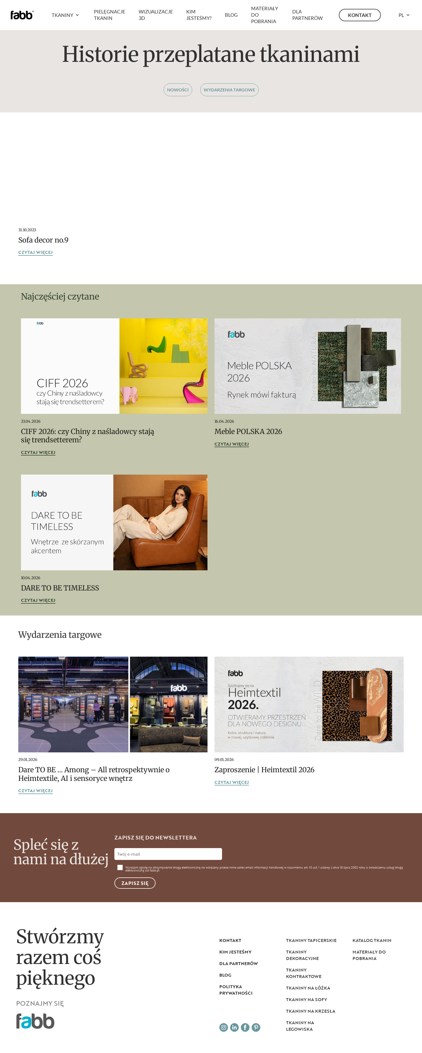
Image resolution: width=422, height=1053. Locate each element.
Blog (231, 15)
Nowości (178, 89)
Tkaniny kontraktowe (303, 973)
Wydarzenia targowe (229, 89)
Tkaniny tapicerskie (311, 940)
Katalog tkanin (372, 940)
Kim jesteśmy (235, 952)
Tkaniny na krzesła (310, 1011)
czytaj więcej (35, 252)
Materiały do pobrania (369, 955)
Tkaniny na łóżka (308, 988)
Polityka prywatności (235, 989)
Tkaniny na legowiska (300, 1025)
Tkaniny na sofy (306, 999)
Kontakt (360, 15)
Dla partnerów (238, 963)
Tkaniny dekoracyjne (302, 955)
